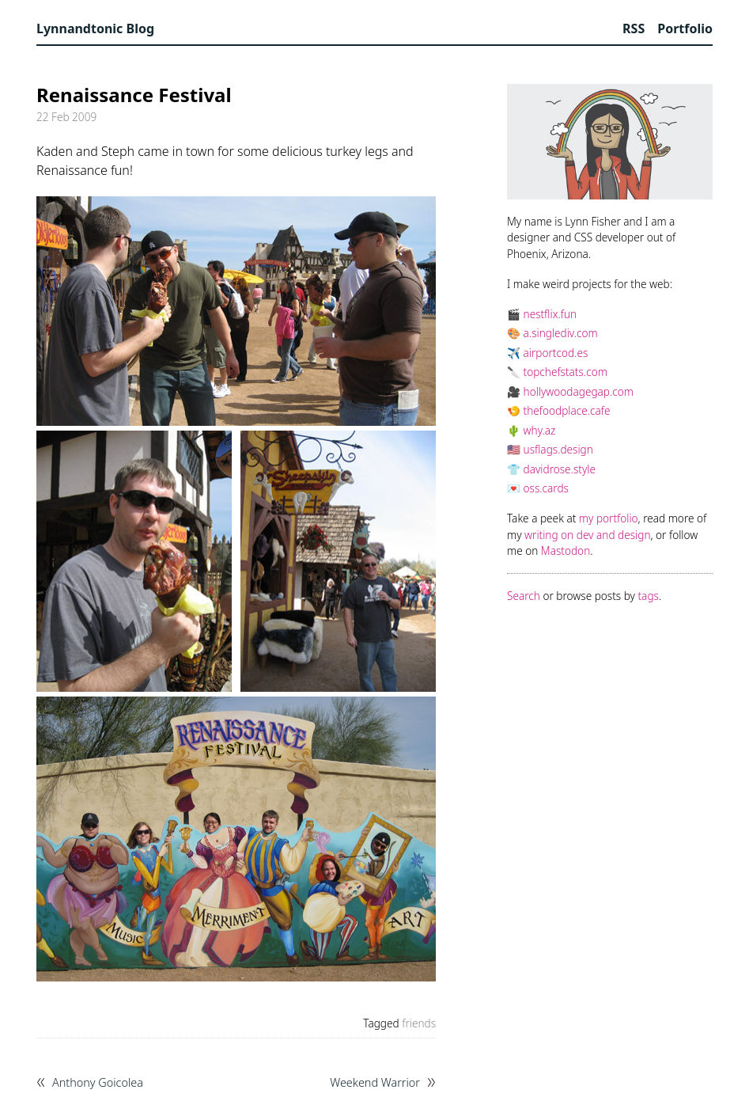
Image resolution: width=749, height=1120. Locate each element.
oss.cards (546, 487)
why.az (540, 430)
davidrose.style (560, 468)
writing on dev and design (587, 534)
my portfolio (608, 518)
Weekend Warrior (375, 1082)
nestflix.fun (550, 313)
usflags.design (558, 449)
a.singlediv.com (561, 332)
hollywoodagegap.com (579, 391)
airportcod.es (556, 352)
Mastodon (565, 550)
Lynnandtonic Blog (95, 28)
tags (648, 595)
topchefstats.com (565, 371)
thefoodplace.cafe (567, 410)
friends (419, 1023)
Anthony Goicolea (97, 1082)
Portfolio (685, 28)
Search (523, 595)
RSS (633, 28)
